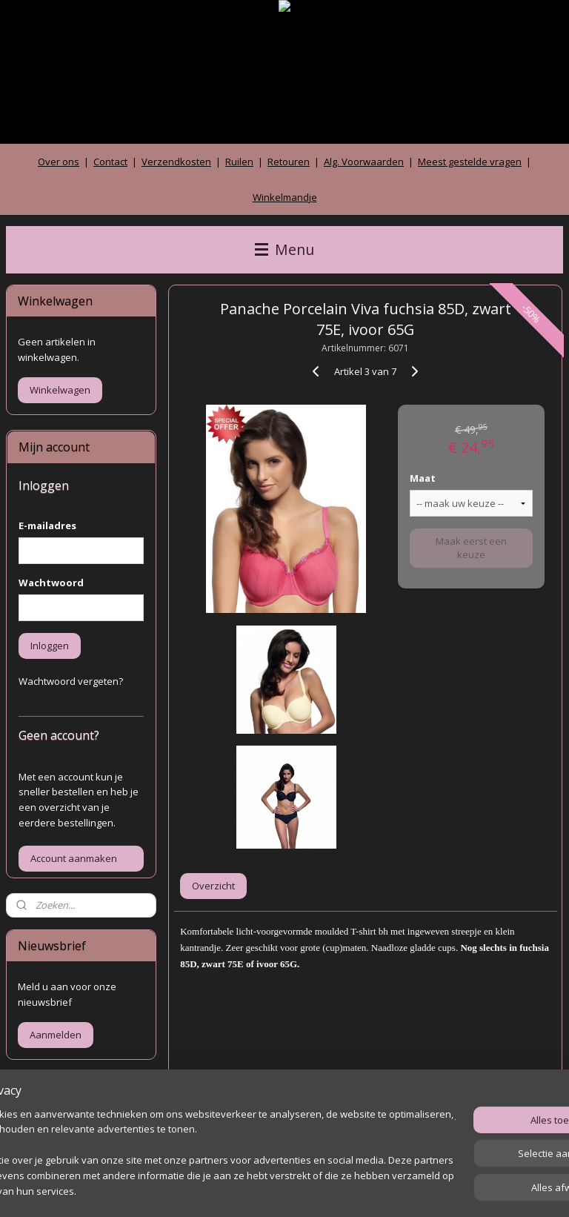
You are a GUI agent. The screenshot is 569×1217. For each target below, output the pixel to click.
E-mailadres (47, 525)
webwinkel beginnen (315, 1190)
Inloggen (49, 645)
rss (258, 1190)
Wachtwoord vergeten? (71, 681)
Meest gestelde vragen (470, 161)
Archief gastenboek (62, 1131)
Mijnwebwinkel (445, 1190)
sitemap (228, 1190)
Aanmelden (55, 1034)
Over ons (58, 161)
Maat (423, 478)
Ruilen (239, 161)
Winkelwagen (60, 390)
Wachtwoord (51, 582)
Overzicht (214, 885)
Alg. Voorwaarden (364, 161)
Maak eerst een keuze (472, 547)
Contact (110, 161)
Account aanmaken (73, 858)
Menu (284, 249)
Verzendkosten (176, 161)
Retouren (288, 161)
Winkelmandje (285, 197)
